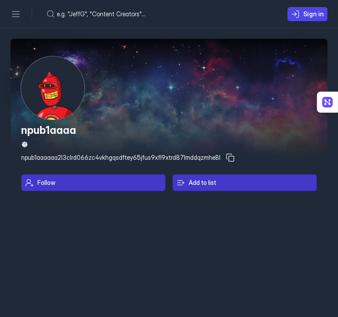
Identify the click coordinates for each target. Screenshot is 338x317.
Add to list (196, 182)
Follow (40, 182)
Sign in (307, 14)
